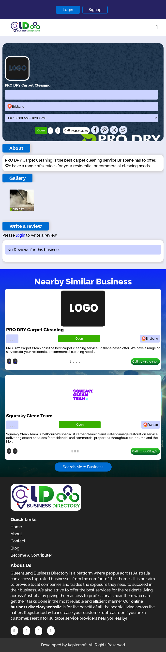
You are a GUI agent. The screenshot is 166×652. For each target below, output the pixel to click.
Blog (15, 548)
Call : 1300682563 (145, 451)
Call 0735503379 (76, 130)
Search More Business (83, 467)
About (16, 534)
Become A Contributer (31, 555)
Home (16, 526)
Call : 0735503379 (145, 361)
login (20, 235)
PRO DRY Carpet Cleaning (35, 329)
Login (68, 9)
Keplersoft (77, 645)
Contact (18, 541)
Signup (95, 9)
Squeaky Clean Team (29, 415)
